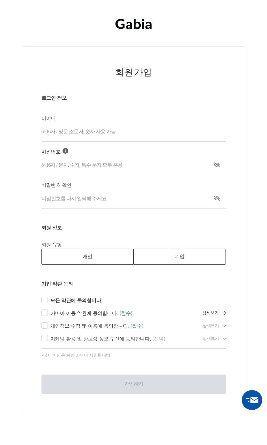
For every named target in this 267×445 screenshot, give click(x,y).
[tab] (87, 257)
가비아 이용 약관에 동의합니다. (84, 313)
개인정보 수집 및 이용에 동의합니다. (89, 326)
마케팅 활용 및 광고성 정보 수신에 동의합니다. (100, 338)
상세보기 (214, 313)
